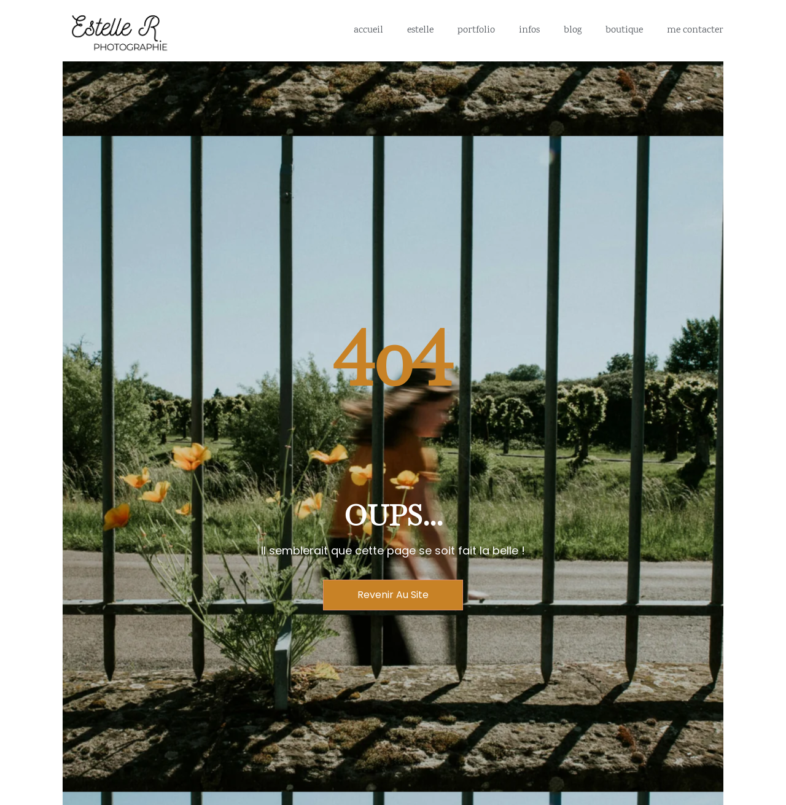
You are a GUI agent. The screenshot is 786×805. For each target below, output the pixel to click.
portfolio (476, 30)
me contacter (695, 30)
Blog (573, 30)
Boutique (624, 30)
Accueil (368, 30)
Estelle (420, 30)
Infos (529, 30)
